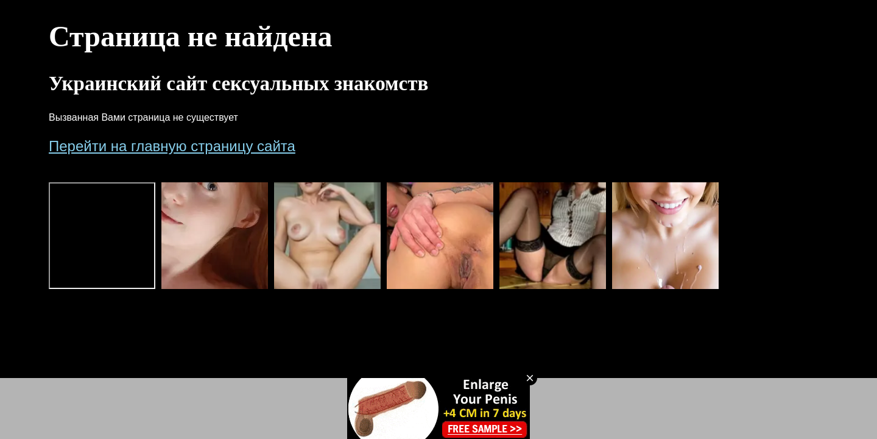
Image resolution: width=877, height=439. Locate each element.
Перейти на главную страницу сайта (172, 146)
